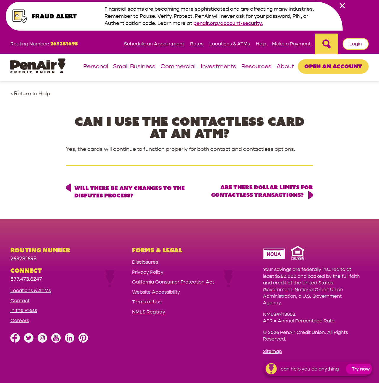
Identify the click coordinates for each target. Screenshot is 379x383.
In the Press (23, 310)
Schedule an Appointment (154, 44)
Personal (95, 67)
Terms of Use (147, 302)
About (285, 67)
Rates (196, 44)
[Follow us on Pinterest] (83, 341)
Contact (20, 300)
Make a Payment (291, 44)
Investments (218, 67)
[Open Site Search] (326, 44)
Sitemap (272, 351)
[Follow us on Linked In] (69, 341)
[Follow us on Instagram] (42, 341)
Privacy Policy (147, 272)
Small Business (134, 67)
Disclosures (145, 262)
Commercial (177, 67)
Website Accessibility (156, 292)
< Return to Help (30, 94)
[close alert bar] (342, 5)
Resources (256, 67)
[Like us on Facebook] (15, 341)
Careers (19, 320)
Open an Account (333, 66)
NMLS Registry (148, 312)
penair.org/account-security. (228, 23)
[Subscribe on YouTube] (56, 341)
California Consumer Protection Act (173, 282)
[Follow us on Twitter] (28, 341)
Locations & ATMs (229, 44)
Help (261, 44)
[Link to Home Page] (37, 66)
